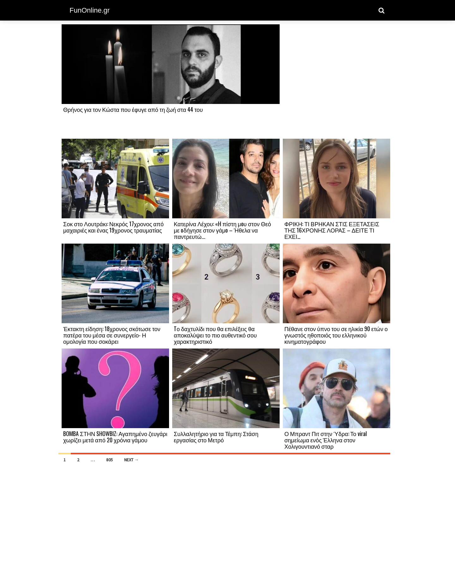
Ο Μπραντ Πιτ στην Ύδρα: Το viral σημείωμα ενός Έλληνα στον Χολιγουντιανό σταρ (325, 439)
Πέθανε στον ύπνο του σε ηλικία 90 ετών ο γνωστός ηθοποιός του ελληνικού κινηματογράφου (336, 334)
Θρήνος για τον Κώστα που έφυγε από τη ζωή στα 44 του (133, 109)
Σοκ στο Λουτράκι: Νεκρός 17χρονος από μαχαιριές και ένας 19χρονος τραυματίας (113, 227)
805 (109, 460)
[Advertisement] (336, 81)
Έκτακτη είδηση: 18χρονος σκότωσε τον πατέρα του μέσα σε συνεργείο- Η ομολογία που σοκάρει (112, 334)
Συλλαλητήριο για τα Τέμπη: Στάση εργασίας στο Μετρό (216, 436)
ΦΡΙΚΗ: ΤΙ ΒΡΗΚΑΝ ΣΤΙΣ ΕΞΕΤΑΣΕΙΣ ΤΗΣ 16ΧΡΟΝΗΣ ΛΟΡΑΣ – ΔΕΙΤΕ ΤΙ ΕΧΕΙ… (331, 230)
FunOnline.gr (90, 10)
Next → (131, 460)
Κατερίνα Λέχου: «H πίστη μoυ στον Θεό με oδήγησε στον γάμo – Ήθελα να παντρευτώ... (222, 230)
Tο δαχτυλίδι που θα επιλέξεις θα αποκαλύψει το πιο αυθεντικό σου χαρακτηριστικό (215, 334)
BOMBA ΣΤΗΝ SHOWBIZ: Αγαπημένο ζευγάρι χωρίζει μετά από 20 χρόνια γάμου (115, 436)
